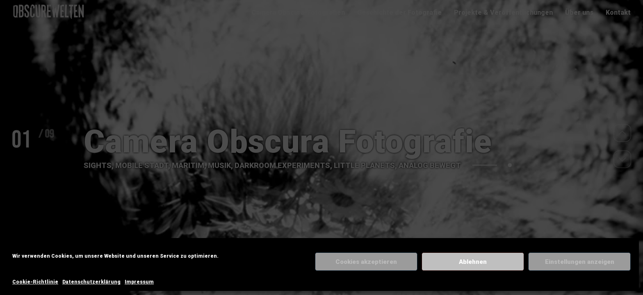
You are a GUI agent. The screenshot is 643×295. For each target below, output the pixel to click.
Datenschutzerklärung (91, 282)
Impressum (139, 282)
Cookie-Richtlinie (35, 282)
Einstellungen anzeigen (579, 262)
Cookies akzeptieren (366, 262)
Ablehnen (473, 262)
